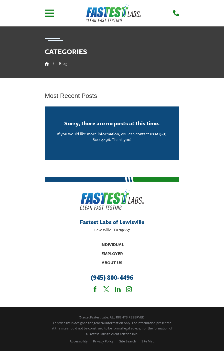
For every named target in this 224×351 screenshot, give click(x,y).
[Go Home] (47, 64)
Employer (112, 253)
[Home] (113, 13)
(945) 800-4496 (112, 277)
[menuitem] (79, 341)
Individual (112, 244)
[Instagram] (129, 289)
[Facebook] (95, 289)
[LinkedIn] (118, 289)
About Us (112, 262)
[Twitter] (106, 289)
